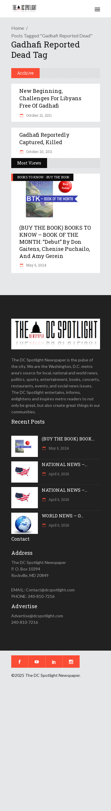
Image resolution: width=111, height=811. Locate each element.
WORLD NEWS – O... (62, 516)
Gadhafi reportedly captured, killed (44, 138)
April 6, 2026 (58, 473)
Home (17, 28)
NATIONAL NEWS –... (64, 464)
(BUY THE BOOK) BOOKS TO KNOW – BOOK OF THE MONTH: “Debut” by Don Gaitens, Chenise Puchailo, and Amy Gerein (55, 241)
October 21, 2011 (38, 115)
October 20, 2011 (38, 151)
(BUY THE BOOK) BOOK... (68, 439)
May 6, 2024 (35, 265)
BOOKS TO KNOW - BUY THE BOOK (43, 177)
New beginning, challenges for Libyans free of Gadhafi (50, 98)
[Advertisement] (55, 748)
